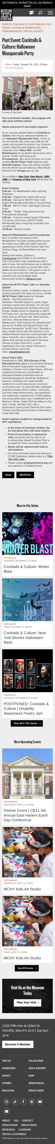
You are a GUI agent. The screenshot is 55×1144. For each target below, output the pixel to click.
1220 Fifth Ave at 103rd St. (21, 1026)
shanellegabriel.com (19, 352)
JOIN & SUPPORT (37, 1068)
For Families (37, 24)
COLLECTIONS (36, 1060)
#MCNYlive (25, 475)
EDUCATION (8, 1090)
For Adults (20, 24)
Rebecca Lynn (33, 279)
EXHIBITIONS (8, 1068)
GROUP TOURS (36, 1090)
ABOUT (6, 1120)
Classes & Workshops (25, 28)
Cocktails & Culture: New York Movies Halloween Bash (25, 638)
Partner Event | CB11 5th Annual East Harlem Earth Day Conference (26, 815)
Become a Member (18, 1044)
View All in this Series (26, 723)
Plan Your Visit (26, 1002)
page (22, 459)
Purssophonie (9, 258)
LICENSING (25, 1129)
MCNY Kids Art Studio (22, 889)
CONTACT (27, 1120)
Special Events (33, 31)
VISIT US (6, 1060)
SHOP (31, 1075)
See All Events (26, 968)
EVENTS (6, 1075)
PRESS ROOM (10, 1125)
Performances (12, 31)
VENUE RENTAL (36, 1083)
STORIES (6, 1083)
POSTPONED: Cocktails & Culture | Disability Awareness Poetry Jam (26, 709)
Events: (7, 24)
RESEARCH (8, 1129)
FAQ (16, 1120)
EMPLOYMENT (29, 1125)
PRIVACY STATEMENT (14, 1134)
